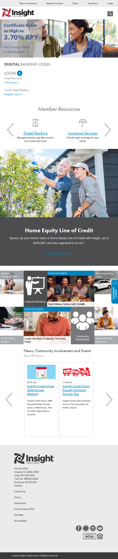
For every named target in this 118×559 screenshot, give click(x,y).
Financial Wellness (35, 301)
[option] (59, 38)
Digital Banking (35, 133)
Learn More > (59, 253)
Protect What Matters (8, 340)
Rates (76, 3)
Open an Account (28, 3)
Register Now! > (13, 94)
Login (110, 3)
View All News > (34, 356)
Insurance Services (82, 133)
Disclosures (20, 503)
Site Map (18, 515)
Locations (93, 3)
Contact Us (19, 491)
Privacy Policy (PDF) (24, 509)
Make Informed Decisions (104, 340)
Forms (17, 497)
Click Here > (11, 82)
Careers (18, 485)
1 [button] (56, 56)
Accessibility (20, 521)
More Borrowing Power (104, 275)
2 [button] (61, 56)
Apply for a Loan (54, 3)
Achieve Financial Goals (9, 275)
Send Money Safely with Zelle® (66, 304)
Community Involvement (83, 338)
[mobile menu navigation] (103, 14)
